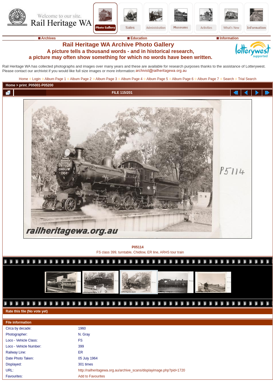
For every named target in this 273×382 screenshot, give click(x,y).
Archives (48, 38)
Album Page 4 (131, 79)
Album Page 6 (182, 79)
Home (23, 79)
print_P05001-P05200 (36, 85)
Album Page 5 (157, 79)
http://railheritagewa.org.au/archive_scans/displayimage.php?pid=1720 (131, 370)
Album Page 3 (106, 79)
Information (229, 38)
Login (36, 79)
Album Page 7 (208, 79)
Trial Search (247, 79)
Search (228, 79)
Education (139, 38)
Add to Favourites (91, 376)
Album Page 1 (55, 79)
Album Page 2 (80, 79)
